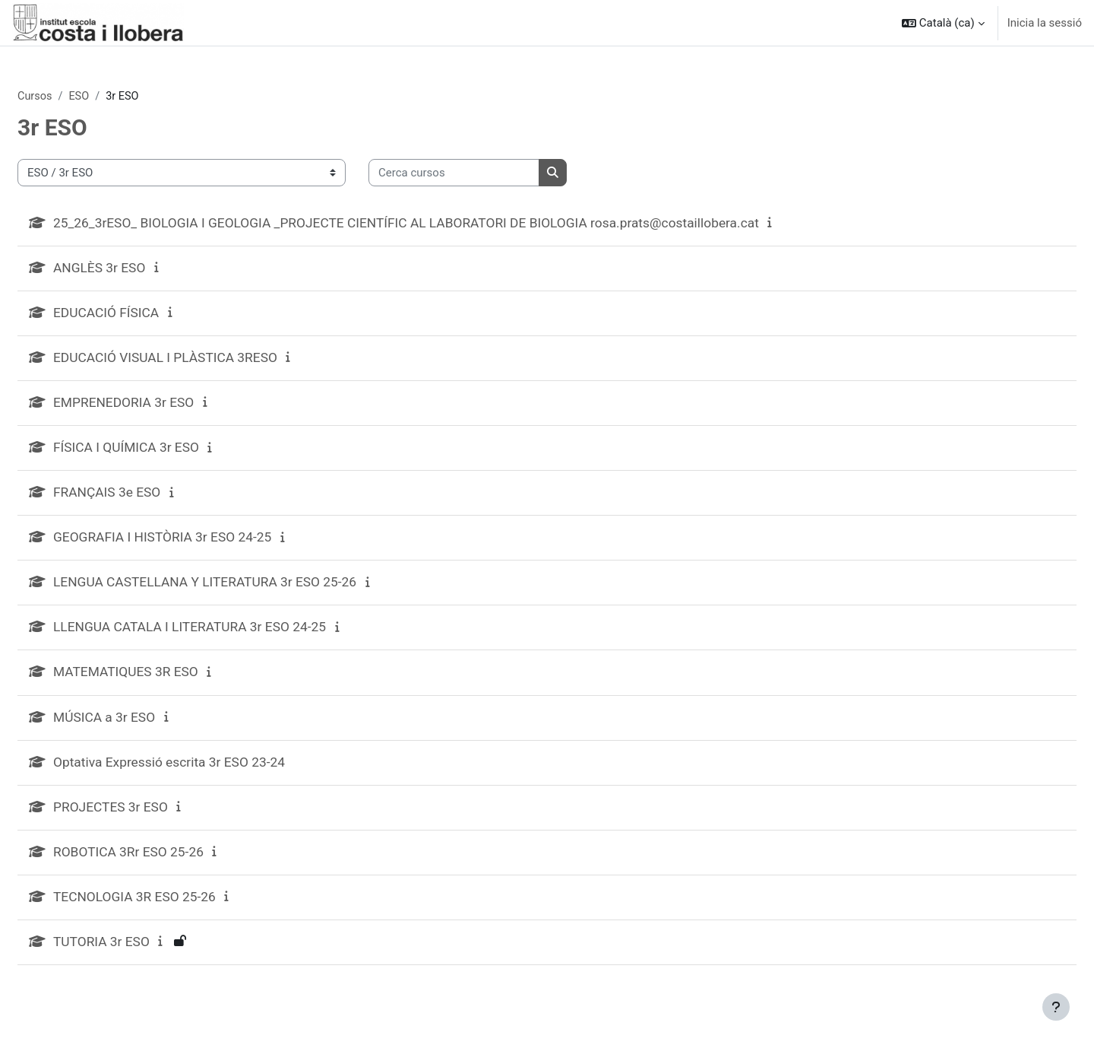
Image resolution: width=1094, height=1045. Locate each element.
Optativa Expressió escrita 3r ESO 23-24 (210, 772)
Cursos (72, 96)
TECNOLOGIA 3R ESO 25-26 (174, 908)
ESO (117, 96)
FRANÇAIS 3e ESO (146, 498)
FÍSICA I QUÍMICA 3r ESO (166, 452)
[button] (943, 23)
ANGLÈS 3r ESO (138, 270)
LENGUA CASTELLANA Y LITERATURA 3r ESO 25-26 (247, 589)
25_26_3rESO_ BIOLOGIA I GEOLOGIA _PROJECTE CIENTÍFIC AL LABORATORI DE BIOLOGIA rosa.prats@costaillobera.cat (456, 224)
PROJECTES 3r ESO (150, 817)
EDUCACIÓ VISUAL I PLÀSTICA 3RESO (206, 361)
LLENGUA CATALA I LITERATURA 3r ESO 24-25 (232, 635)
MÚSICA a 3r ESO (143, 726)
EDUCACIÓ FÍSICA (145, 315)
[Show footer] (1056, 1007)
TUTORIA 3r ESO (140, 954)
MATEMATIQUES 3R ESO (165, 680)
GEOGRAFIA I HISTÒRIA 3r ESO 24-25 (203, 543)
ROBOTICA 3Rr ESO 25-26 (168, 863)
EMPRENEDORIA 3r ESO (163, 407)
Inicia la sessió (1044, 23)
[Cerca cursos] (490, 174)
